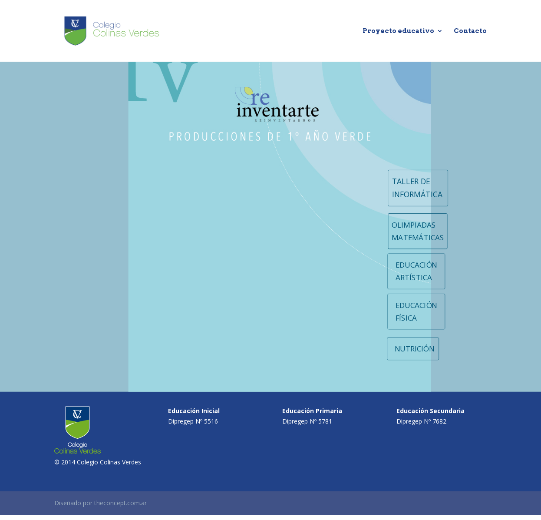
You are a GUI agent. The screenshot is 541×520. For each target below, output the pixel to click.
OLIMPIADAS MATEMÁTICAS (418, 231)
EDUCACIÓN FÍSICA (417, 311)
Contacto (470, 31)
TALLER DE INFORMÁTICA (417, 187)
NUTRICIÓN (414, 349)
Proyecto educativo (398, 31)
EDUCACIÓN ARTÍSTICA (417, 271)
